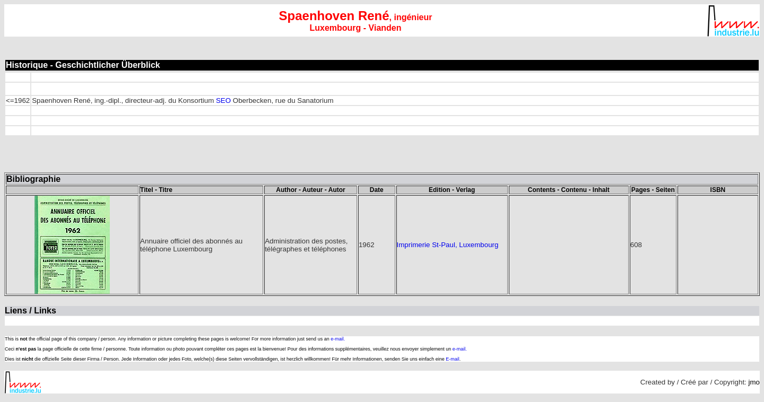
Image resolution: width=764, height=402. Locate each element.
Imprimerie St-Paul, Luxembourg (448, 245)
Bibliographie (33, 178)
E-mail (452, 359)
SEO (223, 100)
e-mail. (338, 339)
